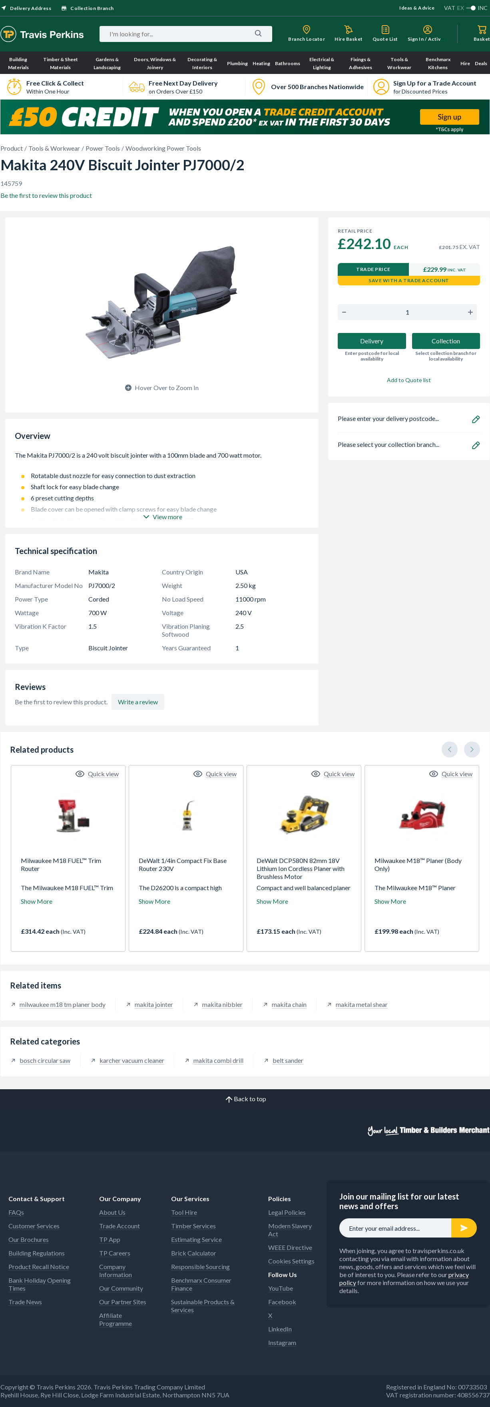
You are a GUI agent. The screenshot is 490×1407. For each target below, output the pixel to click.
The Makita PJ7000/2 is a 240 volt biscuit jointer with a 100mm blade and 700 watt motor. (162, 459)
